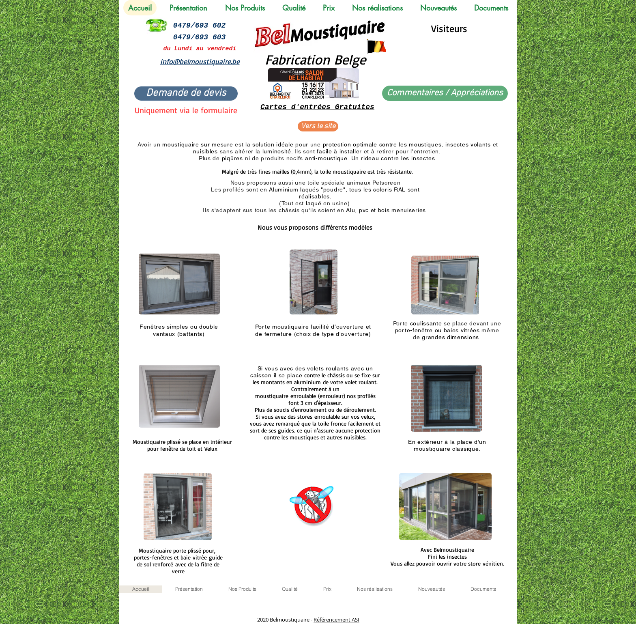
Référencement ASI (336, 619)
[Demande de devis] (186, 93)
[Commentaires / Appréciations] (445, 93)
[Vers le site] (318, 126)
